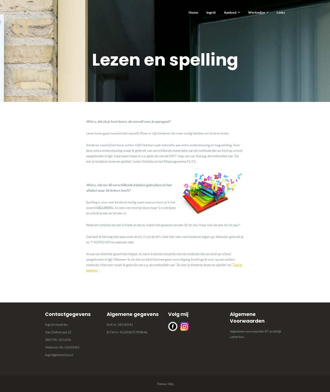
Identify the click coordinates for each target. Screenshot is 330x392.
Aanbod (230, 12)
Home (193, 12)
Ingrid (211, 12)
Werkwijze (256, 12)
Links (281, 12)
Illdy (170, 384)
